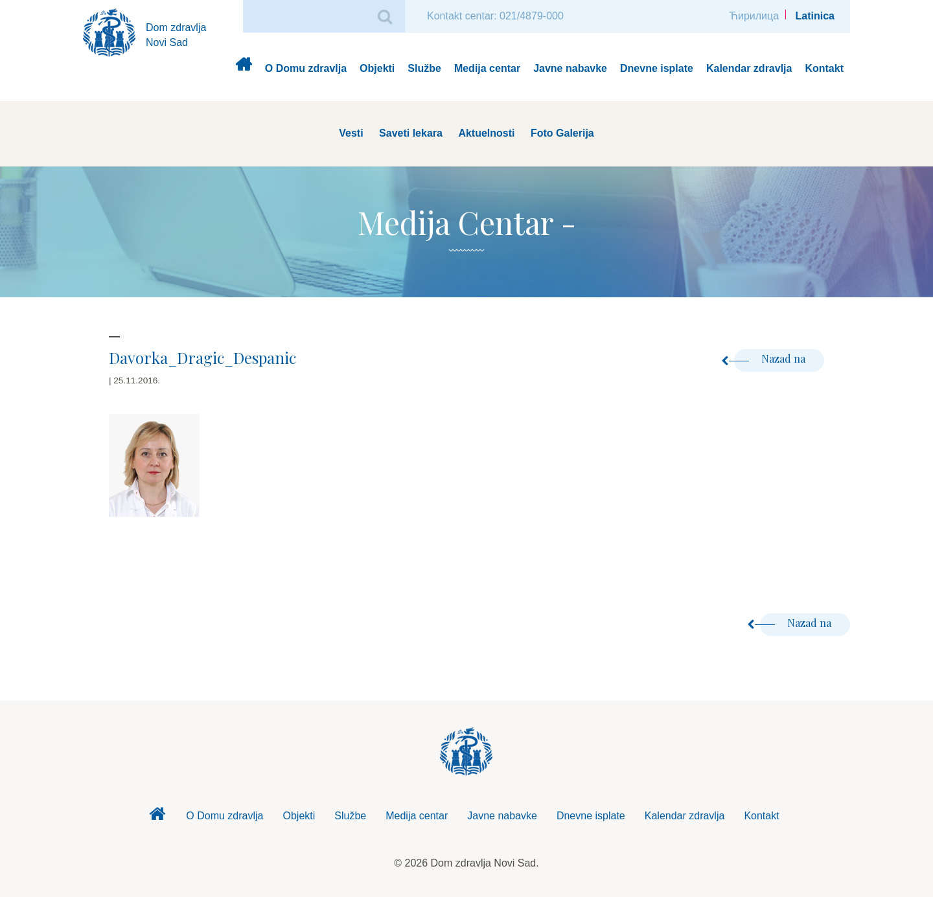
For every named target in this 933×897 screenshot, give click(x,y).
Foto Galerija (562, 133)
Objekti (377, 68)
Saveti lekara (411, 133)
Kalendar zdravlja (749, 68)
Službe (424, 68)
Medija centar (487, 68)
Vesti (351, 133)
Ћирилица (754, 15)
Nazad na (771, 358)
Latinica (815, 15)
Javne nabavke (570, 68)
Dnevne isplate (656, 68)
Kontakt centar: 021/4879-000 (495, 15)
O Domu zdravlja (306, 68)
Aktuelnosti (486, 133)
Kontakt (824, 68)
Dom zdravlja (243, 69)
